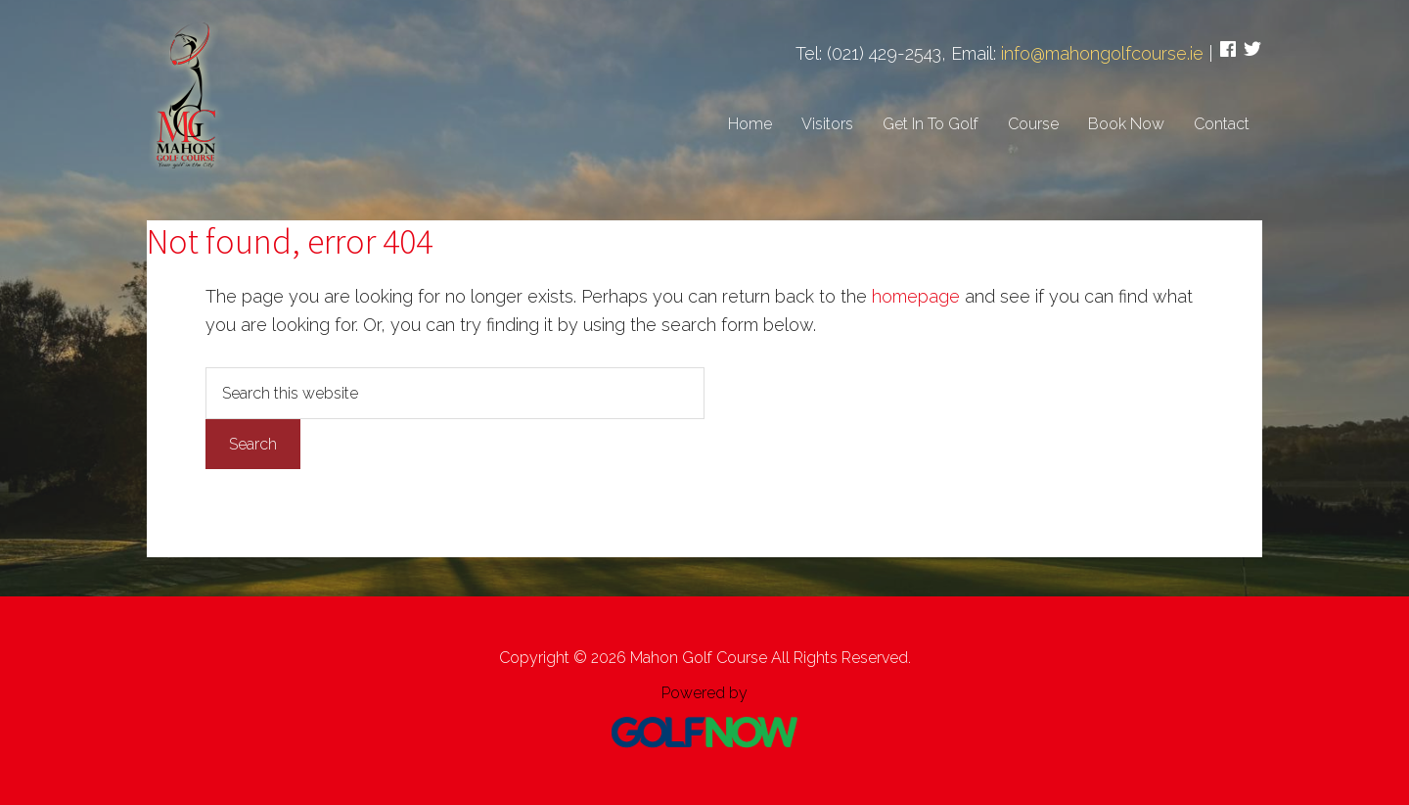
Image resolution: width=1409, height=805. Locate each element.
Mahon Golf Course (186, 93)
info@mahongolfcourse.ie (1102, 53)
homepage (916, 296)
